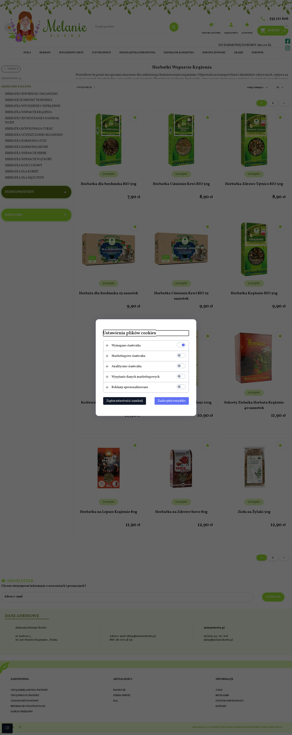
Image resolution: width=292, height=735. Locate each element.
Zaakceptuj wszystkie (172, 401)
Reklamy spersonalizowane (130, 387)
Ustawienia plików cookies (129, 333)
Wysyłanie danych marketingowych (136, 377)
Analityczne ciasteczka (127, 366)
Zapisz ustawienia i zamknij (124, 401)
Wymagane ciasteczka (126, 345)
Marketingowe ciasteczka (128, 356)
